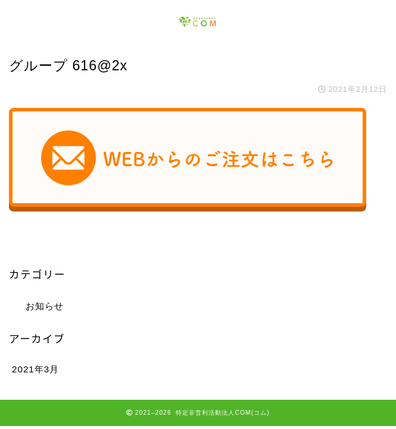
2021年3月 (35, 369)
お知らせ (45, 306)
